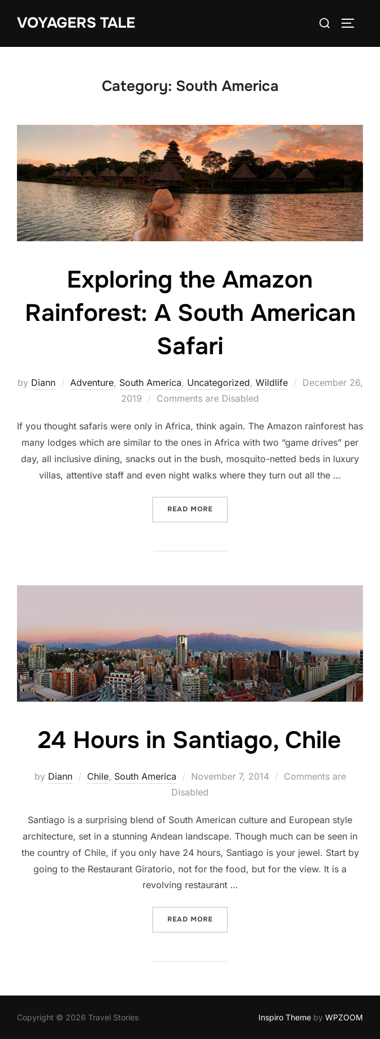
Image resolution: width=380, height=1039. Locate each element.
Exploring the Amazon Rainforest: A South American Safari (190, 313)
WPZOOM (344, 1017)
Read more (197, 508)
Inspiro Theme (284, 1017)
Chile (98, 776)
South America (150, 382)
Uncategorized (218, 382)
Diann (43, 382)
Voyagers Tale (76, 23)
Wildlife (272, 382)
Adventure (92, 382)
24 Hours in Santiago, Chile (189, 740)
